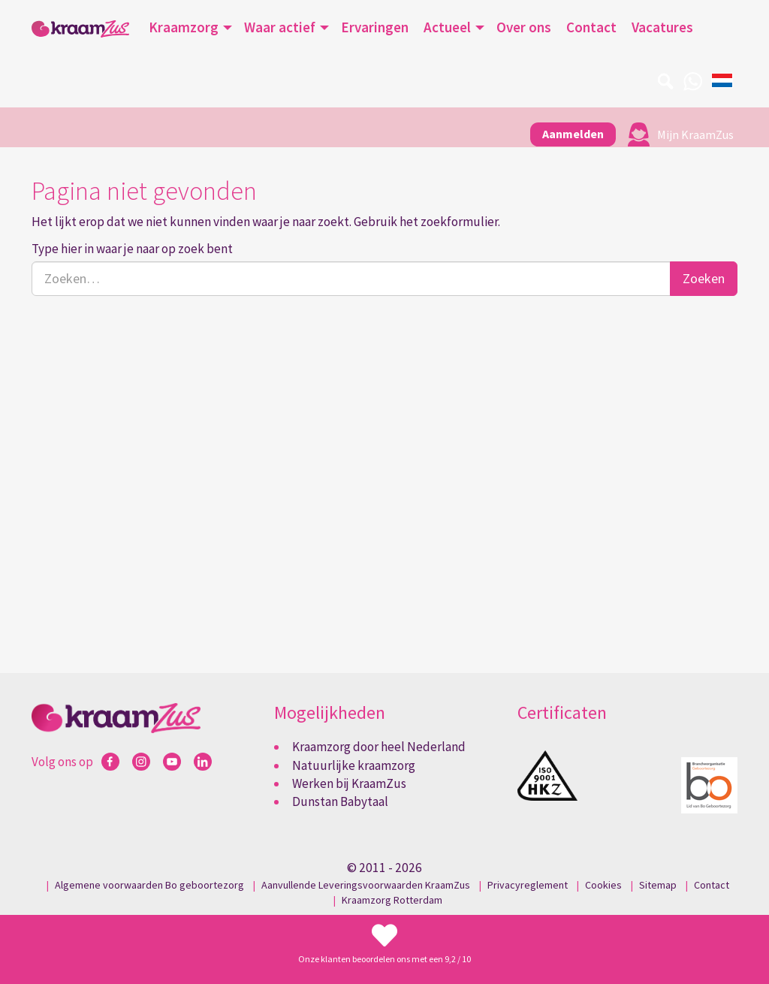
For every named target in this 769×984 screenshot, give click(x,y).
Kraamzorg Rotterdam (392, 900)
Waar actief (279, 27)
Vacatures (662, 27)
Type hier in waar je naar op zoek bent (132, 248)
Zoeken (704, 278)
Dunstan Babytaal (340, 801)
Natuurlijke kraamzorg (353, 765)
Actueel (447, 27)
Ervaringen (375, 27)
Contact (591, 27)
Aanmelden (573, 133)
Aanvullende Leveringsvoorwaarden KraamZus (365, 885)
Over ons (523, 27)
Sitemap (658, 885)
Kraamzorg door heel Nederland (379, 746)
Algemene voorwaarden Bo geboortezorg (149, 885)
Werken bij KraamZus (349, 783)
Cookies (603, 885)
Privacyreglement (527, 885)
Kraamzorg (184, 27)
